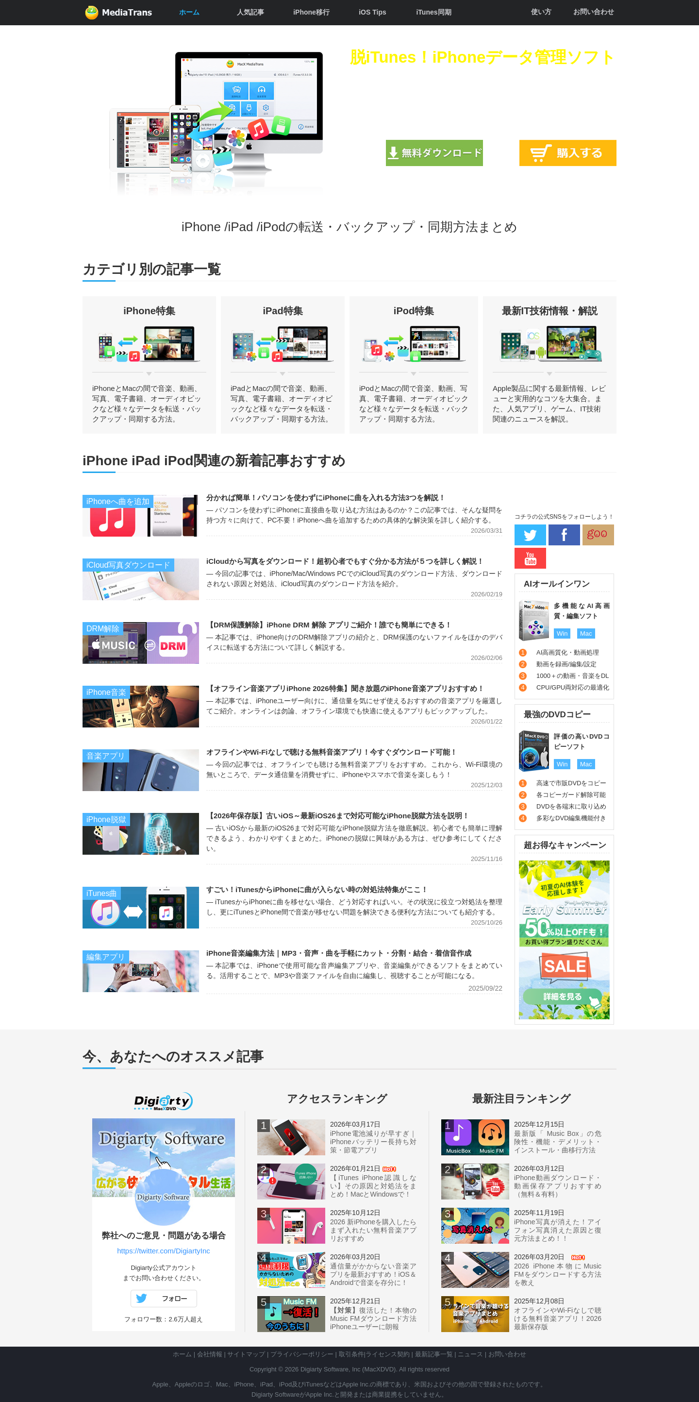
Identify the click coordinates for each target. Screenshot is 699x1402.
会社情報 (209, 1354)
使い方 (541, 12)
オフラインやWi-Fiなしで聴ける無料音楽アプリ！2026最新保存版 (557, 1318)
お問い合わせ (593, 12)
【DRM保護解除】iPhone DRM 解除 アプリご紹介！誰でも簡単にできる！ (329, 625)
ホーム (189, 12)
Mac (586, 633)
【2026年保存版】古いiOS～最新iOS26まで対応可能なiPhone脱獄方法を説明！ (337, 815)
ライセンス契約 (388, 1354)
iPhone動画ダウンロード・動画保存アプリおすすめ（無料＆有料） (557, 1186)
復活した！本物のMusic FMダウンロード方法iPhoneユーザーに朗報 (373, 1318)
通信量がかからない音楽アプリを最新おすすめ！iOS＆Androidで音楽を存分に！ (373, 1274)
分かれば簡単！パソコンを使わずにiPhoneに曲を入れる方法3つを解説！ (326, 497)
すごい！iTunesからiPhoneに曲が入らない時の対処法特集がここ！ (317, 889)
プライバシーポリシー (301, 1354)
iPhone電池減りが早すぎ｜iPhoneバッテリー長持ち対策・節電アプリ (373, 1142)
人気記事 (250, 12)
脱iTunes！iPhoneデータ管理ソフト (483, 57)
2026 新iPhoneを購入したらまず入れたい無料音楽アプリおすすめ (373, 1230)
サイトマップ (246, 1354)
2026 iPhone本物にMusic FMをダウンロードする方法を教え (557, 1274)
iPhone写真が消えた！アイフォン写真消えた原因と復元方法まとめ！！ (557, 1230)
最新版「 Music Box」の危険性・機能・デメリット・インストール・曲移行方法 (557, 1142)
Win (562, 633)
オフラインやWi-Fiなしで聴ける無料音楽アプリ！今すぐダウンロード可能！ (331, 752)
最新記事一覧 (434, 1354)
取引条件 (351, 1354)
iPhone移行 (311, 12)
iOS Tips (372, 12)
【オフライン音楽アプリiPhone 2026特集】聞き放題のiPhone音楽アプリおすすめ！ (345, 688)
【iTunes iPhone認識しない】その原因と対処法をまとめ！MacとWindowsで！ (373, 1186)
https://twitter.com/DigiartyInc (163, 1251)
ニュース (470, 1354)
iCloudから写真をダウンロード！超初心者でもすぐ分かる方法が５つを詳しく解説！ (345, 561)
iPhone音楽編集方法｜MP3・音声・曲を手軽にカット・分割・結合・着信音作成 (338, 953)
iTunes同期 (433, 12)
